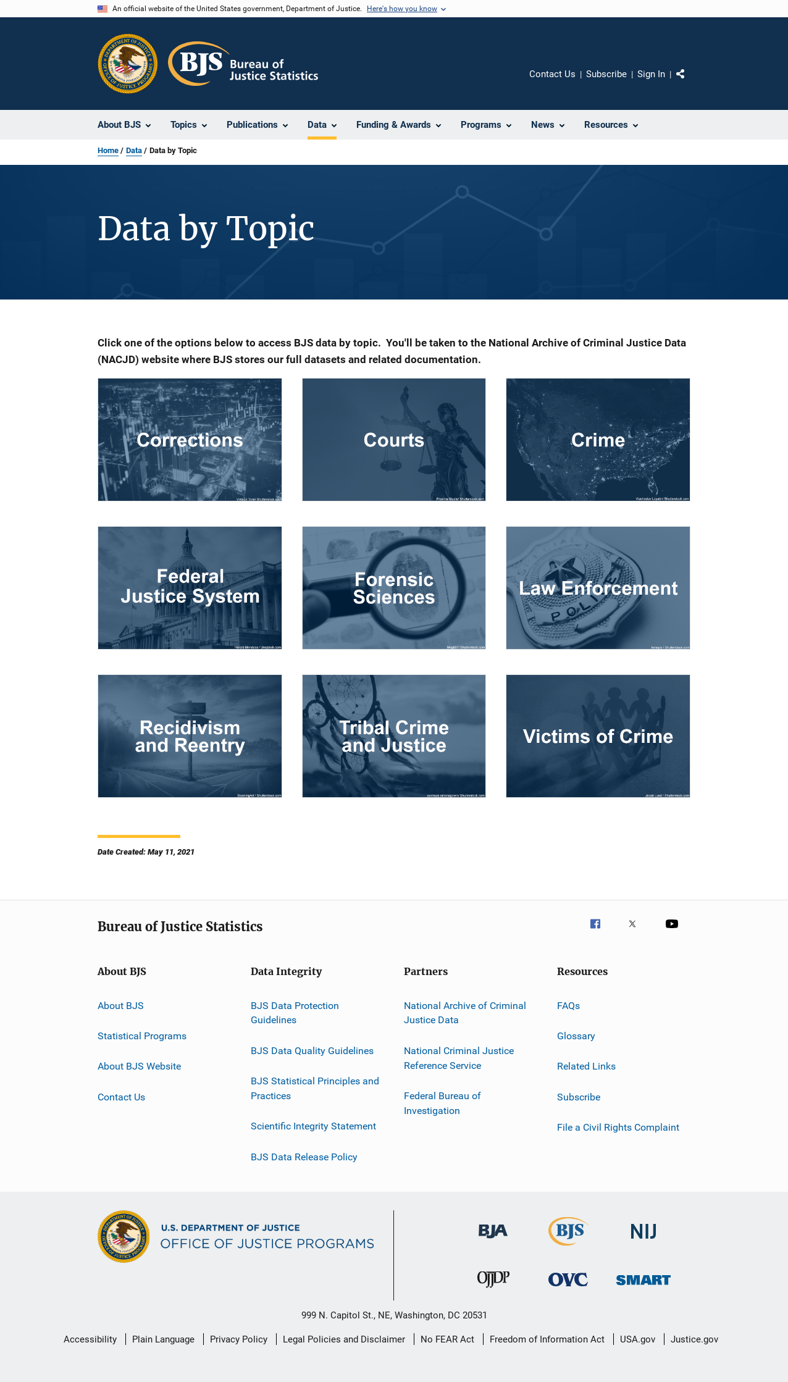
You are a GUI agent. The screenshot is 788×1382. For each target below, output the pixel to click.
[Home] (243, 63)
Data (134, 150)
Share (690, 83)
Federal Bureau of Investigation (442, 1103)
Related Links (586, 1066)
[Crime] (598, 440)
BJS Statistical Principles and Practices (315, 1088)
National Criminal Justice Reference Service (459, 1058)
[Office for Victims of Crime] (568, 1288)
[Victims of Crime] (598, 736)
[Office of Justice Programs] (128, 63)
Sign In (651, 74)
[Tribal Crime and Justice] (394, 736)
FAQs (568, 1005)
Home (108, 150)
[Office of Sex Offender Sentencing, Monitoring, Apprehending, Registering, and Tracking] (643, 1287)
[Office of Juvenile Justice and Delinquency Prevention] (493, 1289)
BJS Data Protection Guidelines (295, 1012)
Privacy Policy (238, 1339)
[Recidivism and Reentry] (190, 736)
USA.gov (637, 1339)
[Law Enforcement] (598, 588)
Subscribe (606, 74)
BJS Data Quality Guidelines (312, 1051)
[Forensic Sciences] (394, 588)
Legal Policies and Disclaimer (344, 1339)
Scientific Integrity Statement (313, 1126)
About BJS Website (139, 1066)
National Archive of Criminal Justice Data (465, 1012)
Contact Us (552, 74)
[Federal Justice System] (190, 588)
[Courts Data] (394, 440)
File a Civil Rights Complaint (618, 1127)
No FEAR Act (447, 1339)
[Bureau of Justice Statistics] (568, 1248)
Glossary (576, 1036)
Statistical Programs (142, 1036)
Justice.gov (694, 1339)
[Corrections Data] (190, 440)
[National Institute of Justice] (643, 1240)
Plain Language (163, 1339)
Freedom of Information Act (547, 1339)
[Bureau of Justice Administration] (493, 1240)
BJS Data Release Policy (304, 1156)
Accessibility (90, 1339)
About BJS (121, 1005)
